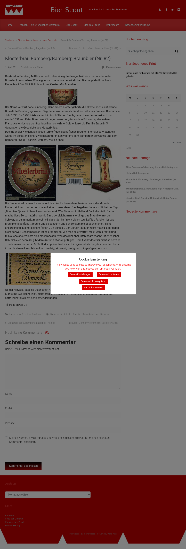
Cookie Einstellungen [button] (80, 274)
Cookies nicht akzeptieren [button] (93, 281)
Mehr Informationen (93, 287)
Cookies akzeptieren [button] (109, 274)
